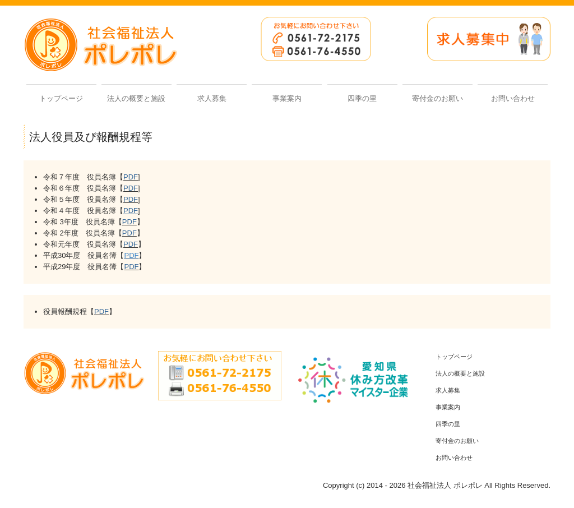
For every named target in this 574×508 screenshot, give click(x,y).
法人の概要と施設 (136, 98)
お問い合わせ (513, 98)
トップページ (61, 98)
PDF (130, 177)
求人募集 (211, 98)
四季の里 (362, 98)
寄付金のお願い (437, 98)
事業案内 (287, 98)
